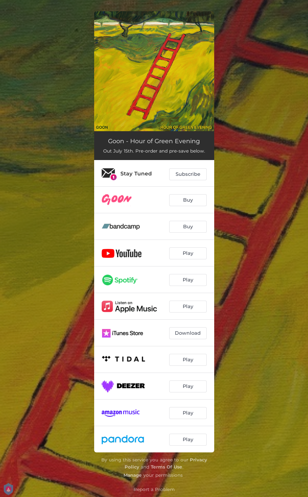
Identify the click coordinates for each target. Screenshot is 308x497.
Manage (132, 475)
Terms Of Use (166, 467)
